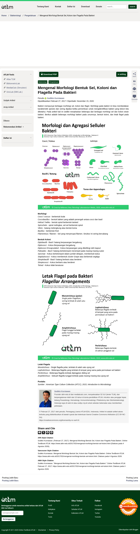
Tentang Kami (43, 6)
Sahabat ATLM (76, 509)
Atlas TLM (11, 79)
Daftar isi (8, 138)
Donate (99, 6)
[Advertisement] (70, 44)
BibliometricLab (13, 83)
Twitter (97, 513)
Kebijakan (51, 509)
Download (85, 6)
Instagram (98, 509)
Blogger (135, 530)
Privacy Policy (54, 530)
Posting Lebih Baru (10, 481)
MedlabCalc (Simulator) (17, 88)
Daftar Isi (71, 6)
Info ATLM (75, 505)
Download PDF (49, 74)
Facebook (98, 505)
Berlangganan (8, 519)
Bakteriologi (42, 82)
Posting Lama (132, 481)
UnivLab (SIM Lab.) (15, 92)
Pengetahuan (53, 82)
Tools (50, 517)
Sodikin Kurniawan (54, 98)
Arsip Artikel (9, 107)
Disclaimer (42, 530)
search (132, 7)
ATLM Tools (9, 75)
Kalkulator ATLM (77, 513)
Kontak (58, 6)
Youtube (98, 517)
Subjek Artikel (9, 100)
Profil (50, 505)
